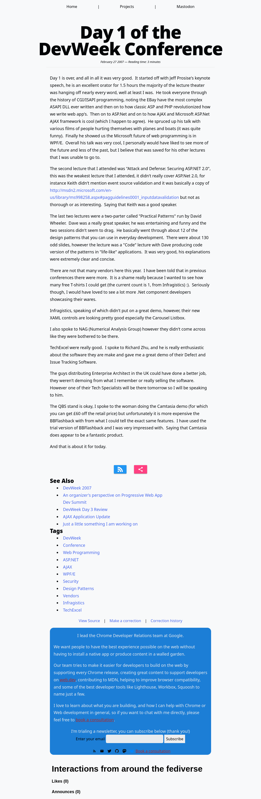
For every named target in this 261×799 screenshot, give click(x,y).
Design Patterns (78, 588)
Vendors (71, 595)
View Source (89, 620)
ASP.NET (71, 559)
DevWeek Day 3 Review (85, 509)
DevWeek (72, 538)
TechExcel (72, 610)
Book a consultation (153, 751)
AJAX (67, 567)
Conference (74, 545)
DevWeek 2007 (77, 488)
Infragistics (73, 603)
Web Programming (81, 552)
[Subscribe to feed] (120, 469)
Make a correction (125, 620)
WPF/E (69, 574)
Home (72, 6)
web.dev (68, 679)
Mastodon (185, 6)
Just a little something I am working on (100, 524)
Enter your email (90, 738)
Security (70, 581)
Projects (127, 6)
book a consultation (95, 719)
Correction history (166, 620)
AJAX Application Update (86, 516)
